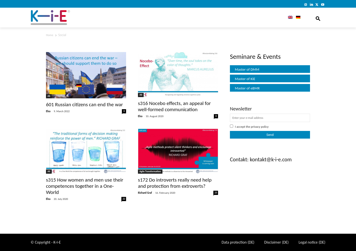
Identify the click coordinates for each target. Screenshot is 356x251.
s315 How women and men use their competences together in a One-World (84, 186)
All (48, 96)
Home (49, 35)
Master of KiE (245, 79)
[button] (318, 17)
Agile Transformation (150, 171)
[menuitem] (288, 17)
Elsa (48, 111)
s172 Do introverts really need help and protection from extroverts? (175, 183)
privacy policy (260, 126)
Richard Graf (145, 192)
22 (124, 198)
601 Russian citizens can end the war (84, 104)
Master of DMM (247, 69)
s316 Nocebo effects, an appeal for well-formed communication (174, 106)
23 (216, 192)
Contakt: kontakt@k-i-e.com (261, 159)
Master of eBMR (247, 88)
